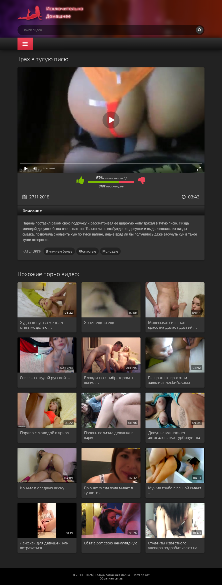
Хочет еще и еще (100, 322)
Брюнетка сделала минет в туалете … (108, 490)
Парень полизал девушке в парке (109, 435)
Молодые (110, 251)
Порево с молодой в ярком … (47, 432)
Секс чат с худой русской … (45, 377)
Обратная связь (111, 578)
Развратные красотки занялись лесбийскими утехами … (169, 380)
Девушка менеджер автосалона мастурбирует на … (174, 435)
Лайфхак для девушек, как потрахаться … (44, 545)
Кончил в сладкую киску (42, 487)
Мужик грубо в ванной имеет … (174, 490)
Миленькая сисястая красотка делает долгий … (172, 324)
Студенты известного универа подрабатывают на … (175, 545)
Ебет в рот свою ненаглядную (111, 542)
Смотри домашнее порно (55, 12)
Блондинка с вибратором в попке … (108, 380)
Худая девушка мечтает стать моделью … (42, 324)
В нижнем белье (59, 251)
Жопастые (87, 251)
